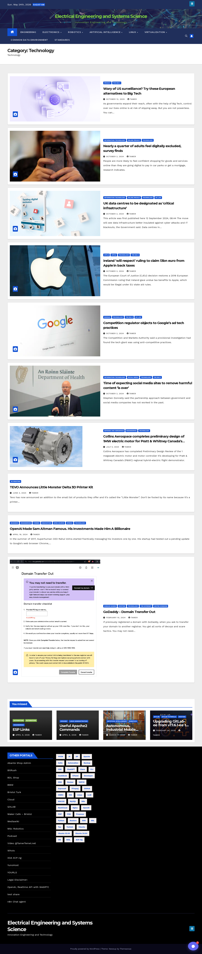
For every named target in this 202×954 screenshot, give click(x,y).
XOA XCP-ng (14, 857)
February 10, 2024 (116, 618)
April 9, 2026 (23, 735)
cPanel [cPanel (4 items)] (75, 776)
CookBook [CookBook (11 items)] (62, 776)
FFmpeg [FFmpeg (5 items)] (75, 789)
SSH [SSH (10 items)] (84, 821)
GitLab (156, 717)
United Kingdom (160, 606)
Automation (19, 720)
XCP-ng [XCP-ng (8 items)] (79, 840)
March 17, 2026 (117, 735)
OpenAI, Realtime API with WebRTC (28, 887)
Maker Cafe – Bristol (19, 814)
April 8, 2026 (69, 735)
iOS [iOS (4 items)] (70, 795)
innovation (46, 523)
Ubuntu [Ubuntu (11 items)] (82, 827)
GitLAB (11, 806)
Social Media (133, 377)
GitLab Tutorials (169, 717)
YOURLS (12, 872)
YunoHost (13, 865)
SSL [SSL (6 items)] (92, 821)
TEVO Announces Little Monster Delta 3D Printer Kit (51, 487)
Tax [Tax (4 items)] (59, 827)
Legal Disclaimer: (17, 879)
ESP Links (21, 729)
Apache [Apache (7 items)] (87, 756)
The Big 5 (116, 83)
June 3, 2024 (20, 493)
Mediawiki (13, 821)
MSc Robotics (15, 828)
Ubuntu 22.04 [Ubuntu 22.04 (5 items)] (64, 833)
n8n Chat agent (16, 901)
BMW (10, 784)
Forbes (36, 523)
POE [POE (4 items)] (69, 814)
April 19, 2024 (20, 534)
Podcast (12, 836)
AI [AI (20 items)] (69, 756)
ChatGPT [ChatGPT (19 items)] (71, 769)
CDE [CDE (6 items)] (60, 769)
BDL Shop (13, 777)
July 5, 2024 (113, 447)
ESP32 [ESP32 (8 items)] (81, 782)
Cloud (10, 799)
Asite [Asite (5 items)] (60, 763)
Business (14, 523)
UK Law (158, 197)
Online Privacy (134, 140)
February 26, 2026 (166, 730)
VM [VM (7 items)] (59, 840)
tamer (132, 99)
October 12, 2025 (115, 99)
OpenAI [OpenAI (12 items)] (86, 808)
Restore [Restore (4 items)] (73, 821)
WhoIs (11, 850)
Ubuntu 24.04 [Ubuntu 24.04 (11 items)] (81, 833)
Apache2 (63, 721)
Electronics (51, 32)
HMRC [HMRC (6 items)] (60, 795)
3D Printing (15, 481)
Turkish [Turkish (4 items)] (69, 827)
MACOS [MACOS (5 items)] (61, 801)
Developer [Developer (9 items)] (88, 776)
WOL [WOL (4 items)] (68, 840)
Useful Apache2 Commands (73, 728)
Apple (106, 255)
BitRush (12, 770)
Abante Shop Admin (19, 763)
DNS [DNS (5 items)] (60, 782)
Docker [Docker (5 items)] (70, 782)
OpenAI (69, 523)
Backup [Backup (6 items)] (87, 763)
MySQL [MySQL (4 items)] (73, 801)
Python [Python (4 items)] (61, 821)
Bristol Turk (14, 792)
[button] (186, 36)
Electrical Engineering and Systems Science (101, 16)
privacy (107, 83)
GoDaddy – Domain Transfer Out (129, 612)
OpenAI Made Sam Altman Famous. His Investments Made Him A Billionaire (70, 529)
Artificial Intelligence (105, 32)
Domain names (110, 606)
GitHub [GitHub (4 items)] (87, 789)
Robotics (75, 32)
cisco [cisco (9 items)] (82, 769)
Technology (148, 140)
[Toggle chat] (193, 946)
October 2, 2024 (115, 156)
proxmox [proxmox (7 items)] (80, 814)
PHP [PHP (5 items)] (60, 814)
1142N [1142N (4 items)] (60, 756)
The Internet (146, 606)
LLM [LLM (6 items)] (89, 795)
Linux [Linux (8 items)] (79, 795)
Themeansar (125, 949)
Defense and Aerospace (114, 430)
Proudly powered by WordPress (85, 949)
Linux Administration (78, 721)
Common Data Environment (29, 40)
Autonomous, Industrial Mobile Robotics (121, 729)
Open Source (59, 523)
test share (13, 894)
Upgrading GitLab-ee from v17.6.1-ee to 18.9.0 (170, 725)
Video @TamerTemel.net (21, 843)
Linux (133, 32)
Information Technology (114, 140)
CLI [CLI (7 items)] (91, 769)
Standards (62, 40)
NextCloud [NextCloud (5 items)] (62, 808)
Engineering (28, 32)
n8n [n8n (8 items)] (83, 801)
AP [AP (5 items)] (77, 756)
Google (107, 317)
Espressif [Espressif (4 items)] (62, 789)
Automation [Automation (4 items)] (73, 763)
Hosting (122, 606)
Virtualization (155, 32)
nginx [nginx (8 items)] (75, 808)
